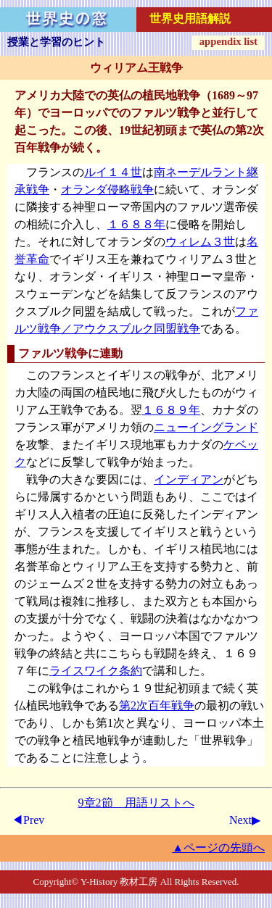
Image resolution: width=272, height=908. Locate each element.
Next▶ (244, 820)
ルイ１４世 (113, 172)
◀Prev (28, 820)
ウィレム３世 (200, 242)
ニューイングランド (206, 427)
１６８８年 (136, 224)
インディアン (188, 479)
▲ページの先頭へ (218, 847)
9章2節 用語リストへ (136, 802)
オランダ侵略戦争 (107, 189)
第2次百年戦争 (156, 705)
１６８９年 (171, 410)
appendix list (228, 41)
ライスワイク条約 (95, 671)
